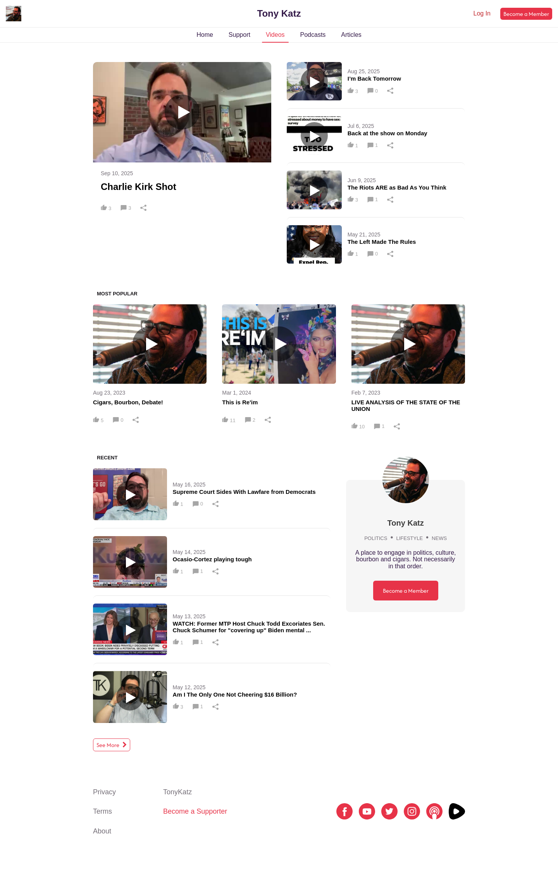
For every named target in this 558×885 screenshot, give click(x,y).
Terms (102, 811)
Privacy (104, 792)
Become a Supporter (195, 811)
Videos (275, 34)
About (102, 831)
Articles (351, 34)
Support (239, 34)
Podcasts (313, 34)
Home (204, 34)
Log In (482, 13)
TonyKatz (177, 792)
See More (111, 745)
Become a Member (526, 14)
